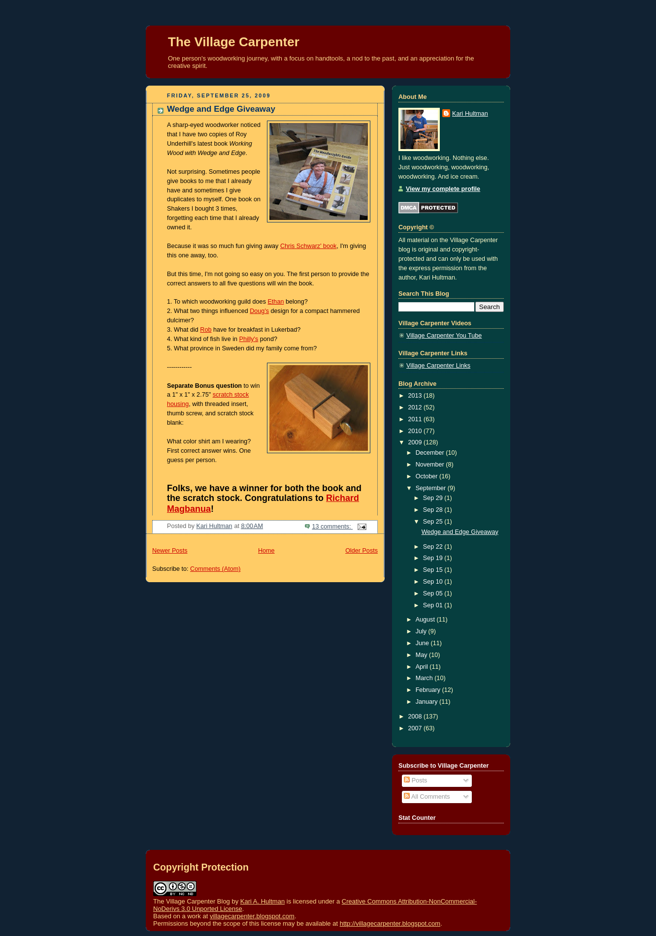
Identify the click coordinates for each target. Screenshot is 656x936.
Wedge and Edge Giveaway (221, 109)
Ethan (275, 301)
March (425, 678)
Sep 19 (433, 558)
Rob (205, 329)
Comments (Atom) (215, 568)
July (422, 631)
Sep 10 (433, 581)
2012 (416, 407)
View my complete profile (443, 189)
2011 (416, 419)
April (423, 666)
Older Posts (361, 550)
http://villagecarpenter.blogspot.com (390, 923)
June (423, 643)
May (422, 655)
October (427, 476)
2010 (416, 431)
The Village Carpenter (233, 41)
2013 (416, 395)
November (431, 464)
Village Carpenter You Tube (444, 335)
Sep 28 (433, 509)
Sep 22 (433, 546)
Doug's (259, 311)
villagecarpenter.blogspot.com (252, 916)
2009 (416, 442)
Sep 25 (433, 521)
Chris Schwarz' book (308, 246)
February (429, 689)
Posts (415, 780)
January (427, 701)
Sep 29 (433, 498)
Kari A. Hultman (262, 901)
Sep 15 (433, 569)
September (432, 488)
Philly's (248, 339)
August (426, 619)
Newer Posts (169, 550)
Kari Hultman (470, 113)
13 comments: (332, 526)
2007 (416, 728)
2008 (416, 716)
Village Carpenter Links (438, 365)
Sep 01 (433, 605)
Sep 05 (433, 593)
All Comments (427, 796)
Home (266, 550)
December (431, 452)
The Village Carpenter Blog (191, 901)
